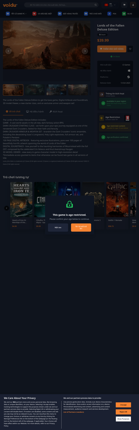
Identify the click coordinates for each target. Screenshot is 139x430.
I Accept (123, 408)
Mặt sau (58, 227)
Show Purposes (123, 422)
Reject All (123, 415)
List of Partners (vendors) (73, 416)
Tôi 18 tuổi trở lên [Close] (81, 227)
